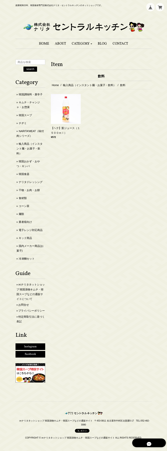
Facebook (30, 354)
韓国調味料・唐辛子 (31, 94)
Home (55, 85)
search (30, 69)
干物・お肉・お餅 (29, 190)
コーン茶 (24, 206)
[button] (82, 44)
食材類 (23, 198)
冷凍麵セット (27, 258)
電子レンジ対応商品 (31, 230)
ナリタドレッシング (31, 182)
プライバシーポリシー (31, 310)
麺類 (21, 213)
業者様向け (25, 221)
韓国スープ (25, 115)
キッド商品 (25, 237)
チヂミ (23, 123)
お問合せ (23, 304)
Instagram (30, 346)
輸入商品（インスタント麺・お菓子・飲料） (89, 85)
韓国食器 (24, 174)
